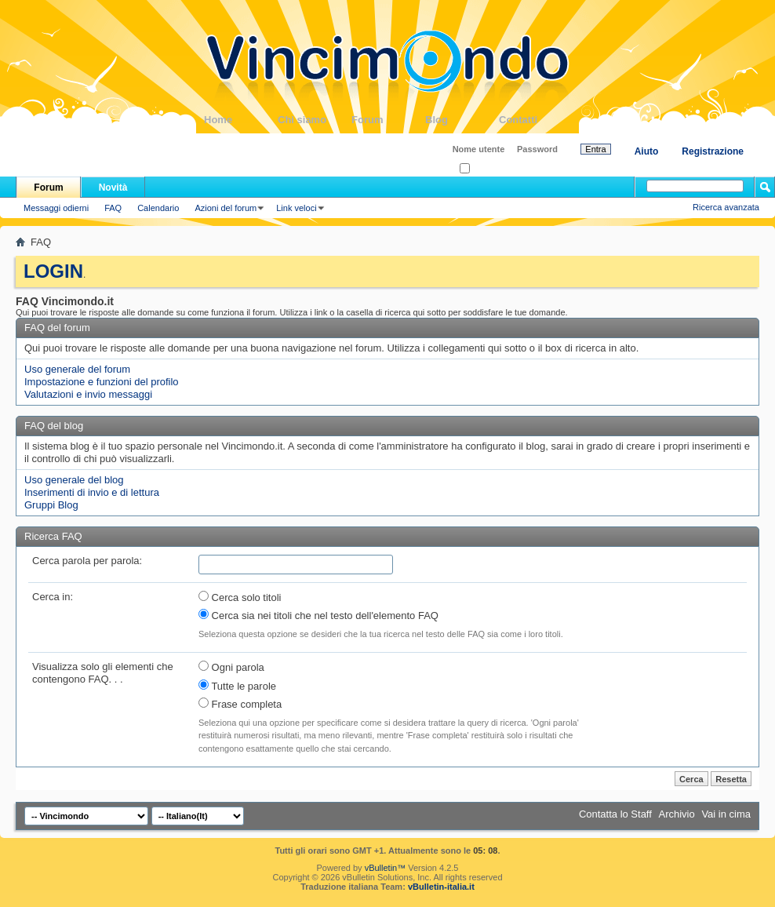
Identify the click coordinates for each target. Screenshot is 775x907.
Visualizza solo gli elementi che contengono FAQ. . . (102, 673)
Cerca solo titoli (239, 597)
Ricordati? (484, 169)
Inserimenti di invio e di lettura (91, 492)
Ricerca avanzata (726, 207)
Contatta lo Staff (615, 814)
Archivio (677, 814)
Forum (388, 119)
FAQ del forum (57, 327)
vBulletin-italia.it (441, 886)
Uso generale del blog (73, 480)
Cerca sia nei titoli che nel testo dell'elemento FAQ (318, 615)
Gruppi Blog (51, 505)
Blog (462, 119)
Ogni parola (231, 667)
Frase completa (240, 704)
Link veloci (296, 208)
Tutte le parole (237, 685)
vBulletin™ (385, 867)
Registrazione (713, 151)
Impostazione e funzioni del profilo (101, 382)
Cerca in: (52, 597)
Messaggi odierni (56, 208)
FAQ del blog (53, 426)
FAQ (113, 208)
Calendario (158, 208)
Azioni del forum (226, 208)
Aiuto (647, 151)
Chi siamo (314, 119)
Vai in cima (726, 814)
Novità (113, 187)
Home (241, 119)
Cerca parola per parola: (87, 560)
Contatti (536, 119)
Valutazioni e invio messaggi (88, 394)
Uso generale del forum (77, 369)
